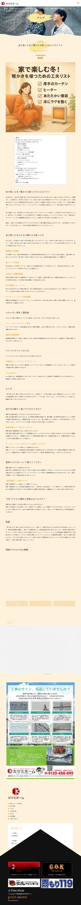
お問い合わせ (14, 819)
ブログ (40, 58)
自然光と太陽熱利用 (23, 148)
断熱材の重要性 (21, 144)
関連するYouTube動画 (22, 182)
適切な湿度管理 (21, 158)
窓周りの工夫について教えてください (26, 174)
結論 (17, 180)
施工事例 (12, 806)
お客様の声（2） (12, 625)
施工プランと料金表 (16, 803)
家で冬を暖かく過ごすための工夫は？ (26, 168)
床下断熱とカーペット (23, 150)
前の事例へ (17, 604)
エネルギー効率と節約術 (23, 154)
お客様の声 (13, 811)
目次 (17, 137)
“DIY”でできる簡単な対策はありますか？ (27, 178)
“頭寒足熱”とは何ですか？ (25, 176)
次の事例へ (64, 604)
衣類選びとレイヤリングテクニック (27, 162)
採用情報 (12, 816)
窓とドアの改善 (21, 146)
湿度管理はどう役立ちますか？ (26, 170)
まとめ (17, 166)
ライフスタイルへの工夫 (23, 160)
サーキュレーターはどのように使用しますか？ (30, 172)
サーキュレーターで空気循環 (25, 152)
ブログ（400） (11, 628)
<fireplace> (20, 164)
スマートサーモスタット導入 (25, 156)
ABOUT (12, 814)
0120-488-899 (18, 897)
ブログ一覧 (40, 605)
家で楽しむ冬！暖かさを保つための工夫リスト (29, 140)
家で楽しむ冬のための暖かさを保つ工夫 (27, 142)
